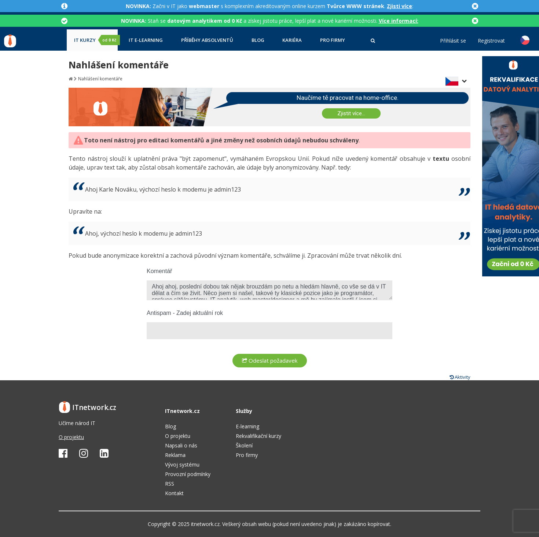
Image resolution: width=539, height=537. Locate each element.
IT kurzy (96, 40)
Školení (244, 445)
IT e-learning (146, 40)
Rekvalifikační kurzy (258, 435)
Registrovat (491, 40)
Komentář (159, 271)
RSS (169, 483)
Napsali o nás (181, 445)
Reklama (175, 454)
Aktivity (460, 377)
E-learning (247, 426)
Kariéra (292, 40)
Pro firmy (332, 40)
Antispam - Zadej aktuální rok (185, 313)
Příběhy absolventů (207, 40)
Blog (258, 40)
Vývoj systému (182, 464)
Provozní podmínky (187, 474)
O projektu (71, 436)
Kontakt (174, 493)
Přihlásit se (453, 40)
